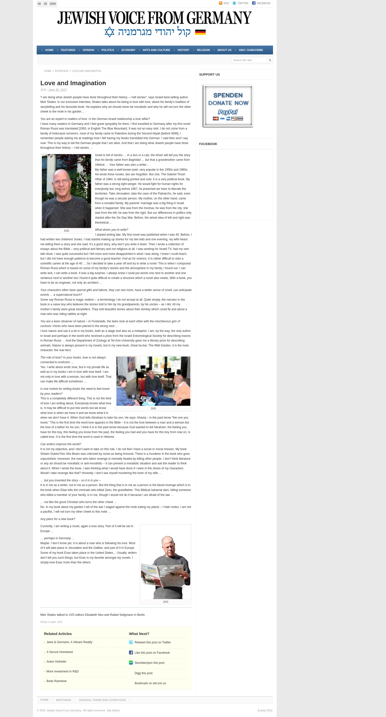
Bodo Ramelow (56, 681)
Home (49, 50)
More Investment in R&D (63, 671)
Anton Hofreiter (56, 661)
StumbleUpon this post (149, 663)
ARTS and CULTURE (156, 50)
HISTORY (183, 50)
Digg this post (144, 673)
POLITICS (108, 50)
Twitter (243, 3)
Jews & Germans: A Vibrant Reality (69, 642)
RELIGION (203, 50)
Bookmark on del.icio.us (150, 683)
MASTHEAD (63, 700)
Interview (61, 71)
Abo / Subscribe (251, 50)
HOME (44, 699)
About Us (224, 51)
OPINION (88, 50)
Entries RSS (265, 710)
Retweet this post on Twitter (153, 642)
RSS (226, 3)
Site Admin (113, 710)
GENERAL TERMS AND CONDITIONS (102, 700)
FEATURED (68, 50)
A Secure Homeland (60, 652)
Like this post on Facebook (152, 652)
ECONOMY (128, 50)
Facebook (264, 3)
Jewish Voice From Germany (64, 710)
